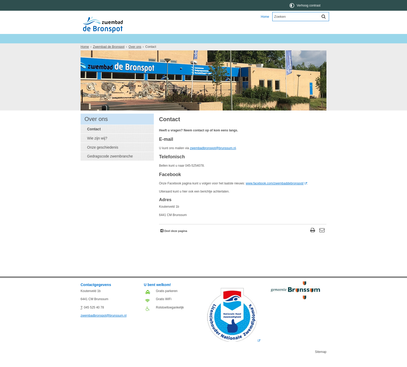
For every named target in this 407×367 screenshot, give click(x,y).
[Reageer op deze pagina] (322, 240)
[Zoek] (323, 16)
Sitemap (320, 361)
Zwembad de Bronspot (112, 39)
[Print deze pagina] (312, 240)
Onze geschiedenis (102, 157)
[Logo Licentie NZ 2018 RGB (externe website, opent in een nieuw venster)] (233, 350)
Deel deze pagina (175, 240)
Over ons (162, 48)
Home (265, 17)
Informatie (139, 48)
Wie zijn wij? (97, 147)
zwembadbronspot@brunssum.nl (213, 157)
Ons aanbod (113, 48)
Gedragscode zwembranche (110, 166)
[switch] (305, 5)
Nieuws (90, 48)
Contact (94, 138)
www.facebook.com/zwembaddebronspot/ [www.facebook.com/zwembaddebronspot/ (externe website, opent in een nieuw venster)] (275, 193)
